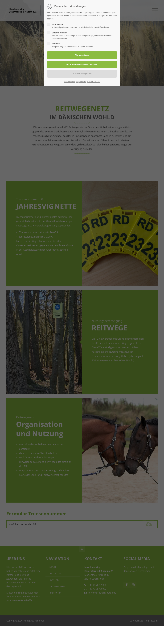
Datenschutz (69, 82)
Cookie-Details (93, 82)
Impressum (81, 82)
